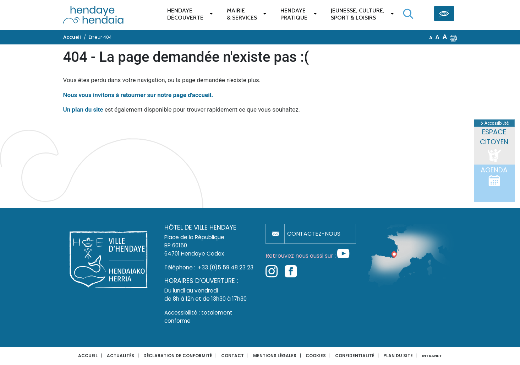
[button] (453, 37)
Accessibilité (494, 123)
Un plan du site (83, 109)
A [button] (430, 37)
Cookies (316, 356)
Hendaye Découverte (185, 14)
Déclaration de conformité (177, 356)
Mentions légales (274, 356)
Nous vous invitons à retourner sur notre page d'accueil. (138, 94)
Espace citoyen (494, 145)
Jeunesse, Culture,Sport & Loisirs (357, 14)
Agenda (494, 176)
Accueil (88, 356)
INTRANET (432, 356)
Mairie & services (242, 14)
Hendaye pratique (293, 14)
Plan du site (398, 356)
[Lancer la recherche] (408, 14)
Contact (232, 356)
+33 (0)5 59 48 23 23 (225, 267)
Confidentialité (354, 356)
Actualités (120, 356)
